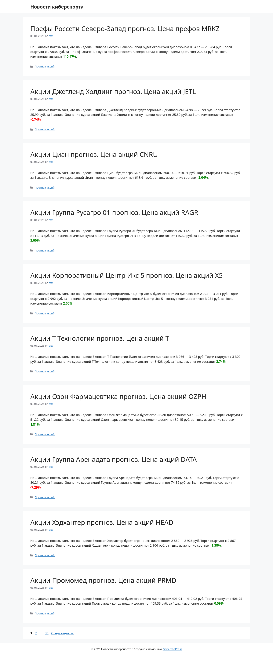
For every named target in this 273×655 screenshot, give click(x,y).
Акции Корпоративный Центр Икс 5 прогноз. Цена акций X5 (126, 275)
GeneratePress (172, 649)
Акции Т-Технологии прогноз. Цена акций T (99, 338)
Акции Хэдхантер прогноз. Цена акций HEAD (101, 522)
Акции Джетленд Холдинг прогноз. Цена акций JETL (113, 91)
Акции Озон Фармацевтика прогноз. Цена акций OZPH (118, 396)
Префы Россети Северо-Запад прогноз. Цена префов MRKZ (125, 28)
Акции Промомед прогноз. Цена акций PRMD (103, 580)
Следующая (62, 633)
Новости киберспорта (57, 6)
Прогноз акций (45, 66)
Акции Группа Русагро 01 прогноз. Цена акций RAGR (114, 212)
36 (47, 633)
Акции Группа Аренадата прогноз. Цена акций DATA (113, 459)
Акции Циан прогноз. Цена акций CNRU (94, 154)
